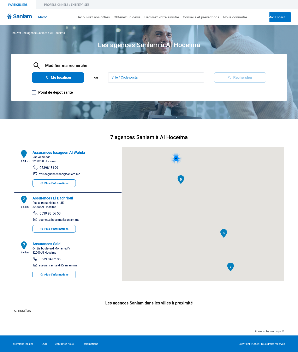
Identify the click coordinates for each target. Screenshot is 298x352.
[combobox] (156, 77)
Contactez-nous (64, 343)
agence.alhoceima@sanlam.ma (59, 219)
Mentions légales (23, 343)
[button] (181, 179)
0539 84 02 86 (50, 259)
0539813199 (49, 168)
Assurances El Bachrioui (52, 198)
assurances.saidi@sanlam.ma (58, 265)
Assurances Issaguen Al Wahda (58, 152)
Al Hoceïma (57, 32)
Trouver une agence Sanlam (29, 32)
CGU (44, 343)
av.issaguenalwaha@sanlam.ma (59, 174)
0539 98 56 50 (50, 213)
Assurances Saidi (46, 244)
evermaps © (277, 331)
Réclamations (90, 343)
